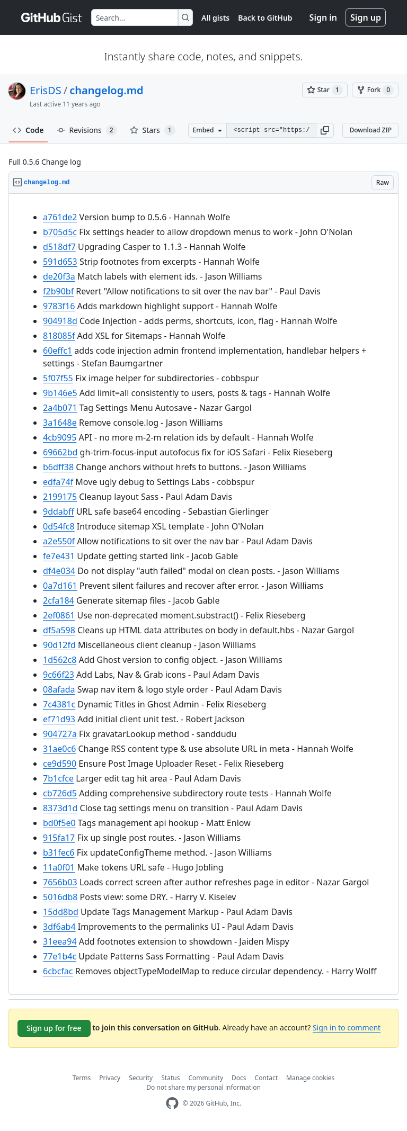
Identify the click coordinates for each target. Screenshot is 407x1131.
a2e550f (59, 541)
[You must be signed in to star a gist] (325, 90)
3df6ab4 (59, 926)
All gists (215, 18)
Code (28, 130)
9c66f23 (58, 674)
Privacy (109, 1077)
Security (141, 1077)
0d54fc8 (59, 526)
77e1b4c (59, 956)
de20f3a (59, 276)
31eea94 (60, 941)
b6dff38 (58, 467)
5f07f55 (58, 378)
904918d (60, 321)
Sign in (323, 17)
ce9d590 (59, 763)
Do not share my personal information (203, 1087)
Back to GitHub (265, 18)
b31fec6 (59, 852)
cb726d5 (60, 793)
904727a (60, 734)
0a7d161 (60, 585)
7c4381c (59, 704)
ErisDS (45, 90)
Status (170, 1077)
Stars (152, 130)
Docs (239, 1077)
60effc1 (57, 350)
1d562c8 (59, 660)
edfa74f (58, 482)
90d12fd (59, 645)
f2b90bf (58, 291)
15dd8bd (60, 912)
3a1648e (60, 422)
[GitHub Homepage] (172, 1103)
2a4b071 (60, 408)
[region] (203, 594)
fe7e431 (59, 556)
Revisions (87, 130)
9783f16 (59, 306)
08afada (59, 689)
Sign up (365, 17)
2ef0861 (59, 615)
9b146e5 (60, 393)
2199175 (60, 496)
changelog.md (106, 90)
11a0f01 (59, 867)
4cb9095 (59, 437)
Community (205, 1077)
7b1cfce (58, 778)
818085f (59, 336)
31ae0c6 (59, 749)
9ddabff (58, 511)
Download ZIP (370, 129)
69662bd (60, 452)
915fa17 (59, 837)
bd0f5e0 (59, 823)
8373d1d (60, 808)
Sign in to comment (347, 1027)
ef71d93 (59, 719)
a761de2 (60, 217)
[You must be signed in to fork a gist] (375, 90)
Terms (82, 1077)
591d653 (60, 261)
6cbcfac (58, 971)
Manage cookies (310, 1077)
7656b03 (60, 882)
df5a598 (59, 630)
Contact (266, 1077)
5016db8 (60, 897)
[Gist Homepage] (52, 17)
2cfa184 (58, 600)
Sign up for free (54, 1028)
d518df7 (59, 247)
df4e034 (59, 571)
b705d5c (60, 232)
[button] (325, 130)
